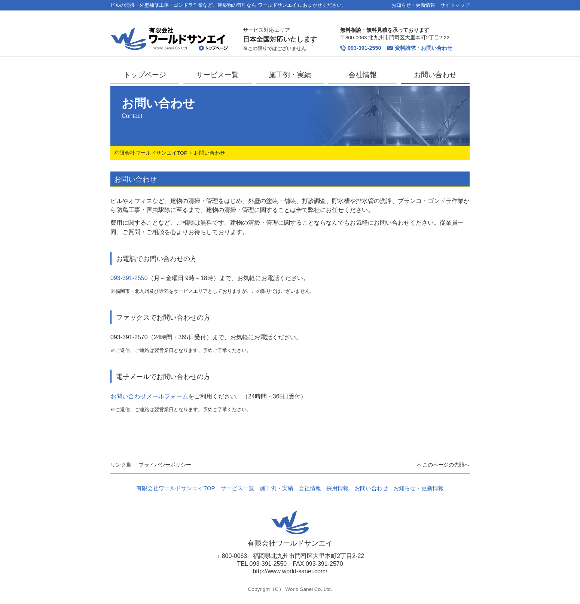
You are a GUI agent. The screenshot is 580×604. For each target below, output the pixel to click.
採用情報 (337, 488)
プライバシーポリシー (165, 465)
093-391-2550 (360, 48)
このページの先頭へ (446, 465)
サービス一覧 (217, 75)
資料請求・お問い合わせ (419, 48)
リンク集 (120, 465)
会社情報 (362, 75)
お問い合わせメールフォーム (149, 396)
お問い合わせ (435, 75)
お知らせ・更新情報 (413, 5)
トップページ (144, 75)
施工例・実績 (290, 75)
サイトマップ (455, 5)
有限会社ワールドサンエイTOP (150, 153)
